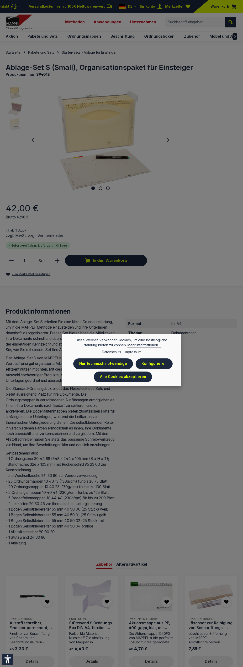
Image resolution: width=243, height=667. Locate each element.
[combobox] (195, 23)
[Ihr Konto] (152, 6)
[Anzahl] (164, 148)
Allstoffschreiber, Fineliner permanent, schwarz (29, 540)
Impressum (75, 617)
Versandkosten (107, 602)
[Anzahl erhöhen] (198, 148)
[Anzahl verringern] (152, 148)
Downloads (186, 617)
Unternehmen (143, 23)
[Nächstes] (234, 39)
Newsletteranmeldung (218, 617)
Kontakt (167, 617)
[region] (71, 139)
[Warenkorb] (222, 6)
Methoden (75, 23)
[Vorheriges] (33, 140)
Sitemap (230, 623)
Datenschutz (118, 617)
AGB (153, 617)
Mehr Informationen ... (144, 347)
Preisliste (96, 617)
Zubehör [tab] (104, 478)
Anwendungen (107, 23)
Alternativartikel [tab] (131, 478)
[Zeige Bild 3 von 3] (90, 185)
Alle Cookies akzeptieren (123, 378)
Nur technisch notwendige (103, 365)
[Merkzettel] (178, 6)
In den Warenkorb (189, 163)
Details (32, 576)
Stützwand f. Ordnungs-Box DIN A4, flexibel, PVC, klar (91, 540)
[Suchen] (230, 23)
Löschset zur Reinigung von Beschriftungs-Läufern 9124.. (210, 540)
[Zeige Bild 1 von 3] (75, 185)
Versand (140, 617)
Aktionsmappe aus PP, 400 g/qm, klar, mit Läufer (149, 540)
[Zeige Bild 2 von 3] (82, 185)
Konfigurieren (155, 365)
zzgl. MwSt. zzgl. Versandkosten (175, 122)
